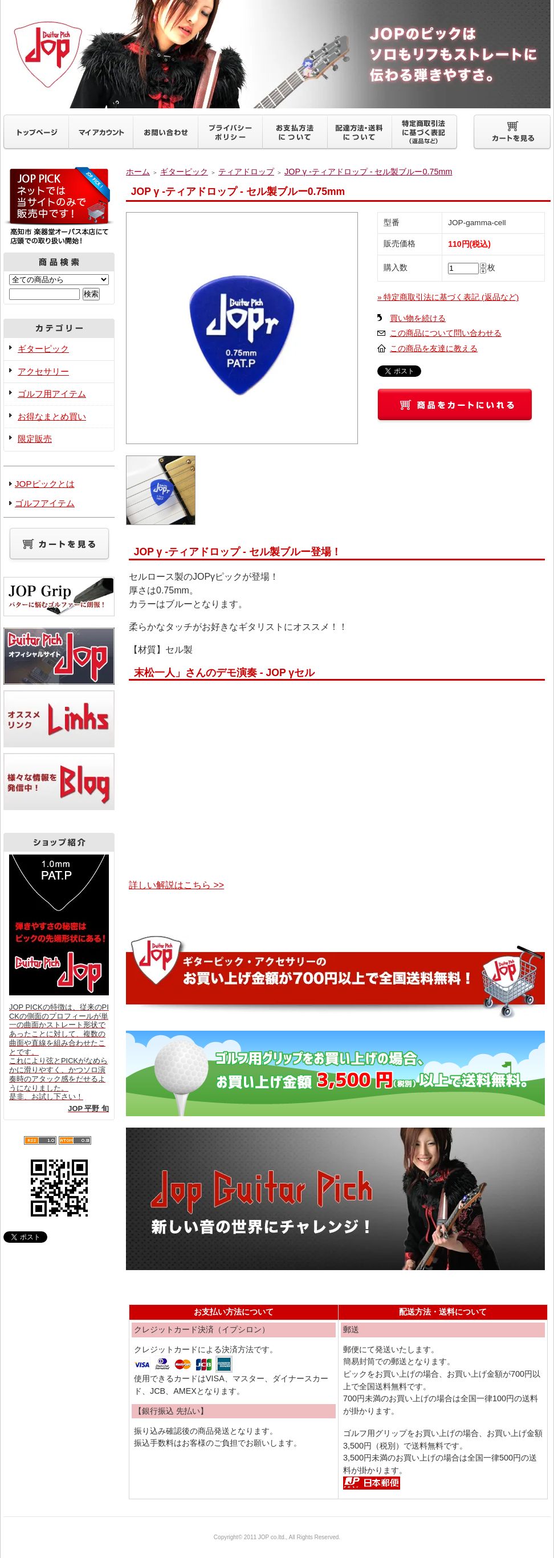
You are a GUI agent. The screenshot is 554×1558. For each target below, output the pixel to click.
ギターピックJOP (277, 54)
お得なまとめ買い (52, 416)
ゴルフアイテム (45, 503)
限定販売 (35, 439)
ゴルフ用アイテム (52, 393)
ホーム (138, 171)
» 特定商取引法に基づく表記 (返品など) (448, 297)
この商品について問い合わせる (446, 333)
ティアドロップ (246, 171)
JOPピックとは (45, 484)
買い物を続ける (418, 318)
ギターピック (43, 348)
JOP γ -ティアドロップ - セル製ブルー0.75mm (368, 171)
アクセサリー (43, 371)
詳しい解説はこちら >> (176, 885)
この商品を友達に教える (434, 348)
